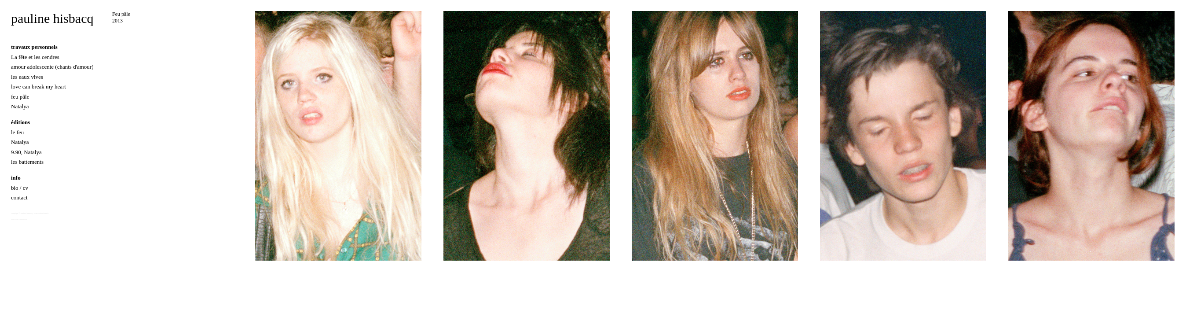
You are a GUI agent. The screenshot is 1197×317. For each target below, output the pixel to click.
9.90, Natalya (26, 152)
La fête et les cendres (35, 57)
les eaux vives (27, 77)
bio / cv (19, 187)
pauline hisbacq (52, 18)
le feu (17, 132)
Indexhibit (23, 219)
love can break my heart (38, 86)
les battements (27, 161)
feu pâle (20, 96)
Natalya (20, 106)
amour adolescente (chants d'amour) (52, 66)
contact (19, 197)
